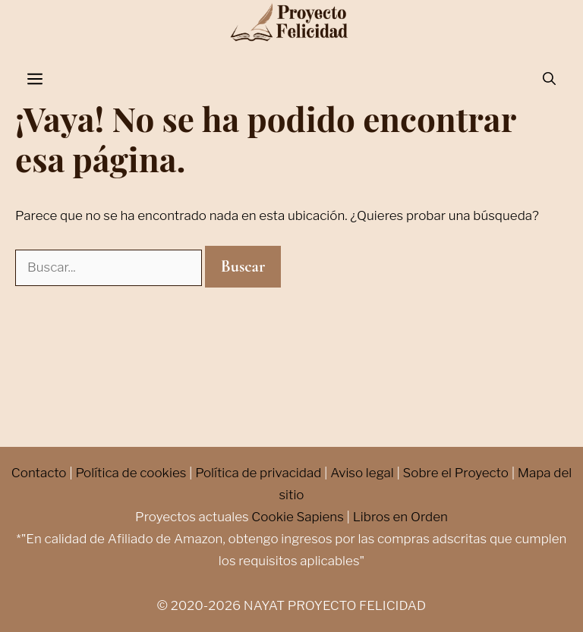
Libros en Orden (400, 516)
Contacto (39, 472)
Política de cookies (130, 472)
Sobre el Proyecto (456, 472)
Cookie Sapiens (297, 516)
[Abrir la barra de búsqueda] (549, 80)
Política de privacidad (258, 472)
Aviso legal (362, 472)
